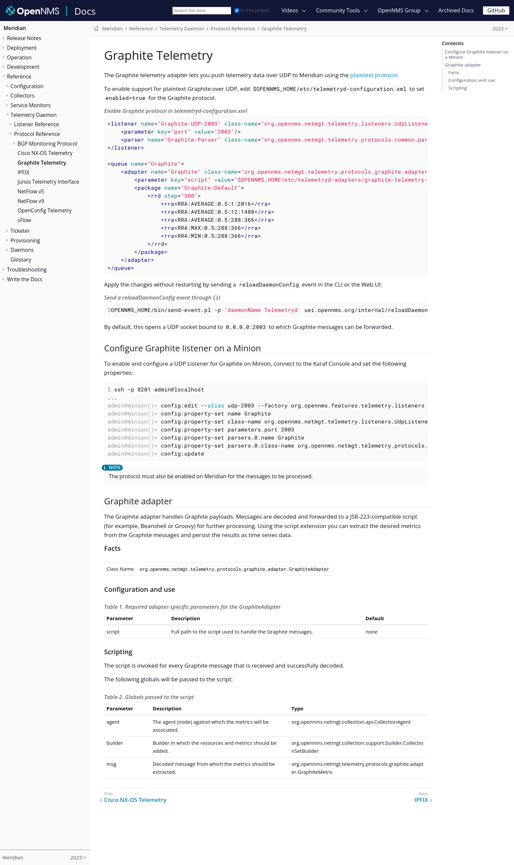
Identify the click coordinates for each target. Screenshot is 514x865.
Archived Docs (456, 10)
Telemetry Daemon (34, 115)
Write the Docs (24, 279)
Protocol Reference (37, 134)
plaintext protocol (373, 75)
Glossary (21, 259)
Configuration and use (471, 80)
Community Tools (338, 10)
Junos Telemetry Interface (48, 181)
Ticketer (20, 230)
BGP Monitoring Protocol (47, 143)
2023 (498, 28)
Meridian (15, 28)
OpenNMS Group (399, 10)
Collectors (23, 95)
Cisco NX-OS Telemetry (45, 153)
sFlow (24, 220)
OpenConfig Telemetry (45, 210)
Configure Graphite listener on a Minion (477, 54)
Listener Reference (36, 124)
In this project (252, 10)
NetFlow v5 (31, 191)
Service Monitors (31, 105)
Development (23, 66)
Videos (290, 10)
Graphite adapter (463, 65)
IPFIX (23, 172)
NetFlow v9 (31, 201)
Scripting (457, 88)
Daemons (22, 249)
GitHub (496, 10)
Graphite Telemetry (42, 162)
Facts (453, 72)
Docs (85, 11)
